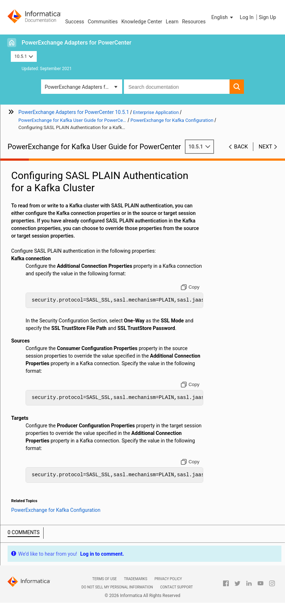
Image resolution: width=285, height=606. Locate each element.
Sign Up (267, 17)
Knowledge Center (141, 21)
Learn (172, 21)
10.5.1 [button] (23, 56)
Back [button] (241, 146)
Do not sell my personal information (117, 587)
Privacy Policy (168, 579)
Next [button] (265, 146)
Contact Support (176, 587)
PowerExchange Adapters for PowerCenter (77, 42)
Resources (194, 21)
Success (74, 21)
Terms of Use (104, 579)
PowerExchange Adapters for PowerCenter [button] (83, 87)
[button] (223, 17)
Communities (103, 21)
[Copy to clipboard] (190, 287)
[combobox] (177, 86)
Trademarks (135, 579)
